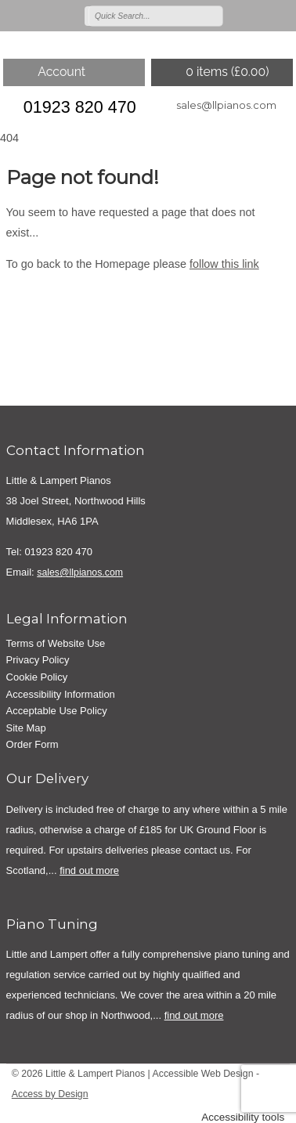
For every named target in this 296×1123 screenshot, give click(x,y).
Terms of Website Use (56, 643)
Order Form (32, 744)
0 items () (227, 71)
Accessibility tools (242, 1117)
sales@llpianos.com (226, 105)
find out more (89, 870)
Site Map (26, 728)
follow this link (224, 264)
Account (61, 71)
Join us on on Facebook (259, 14)
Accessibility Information (60, 694)
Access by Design (50, 1094)
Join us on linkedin (282, 14)
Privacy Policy (38, 660)
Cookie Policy (37, 677)
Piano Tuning (52, 924)
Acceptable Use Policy (56, 711)
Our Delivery (47, 778)
